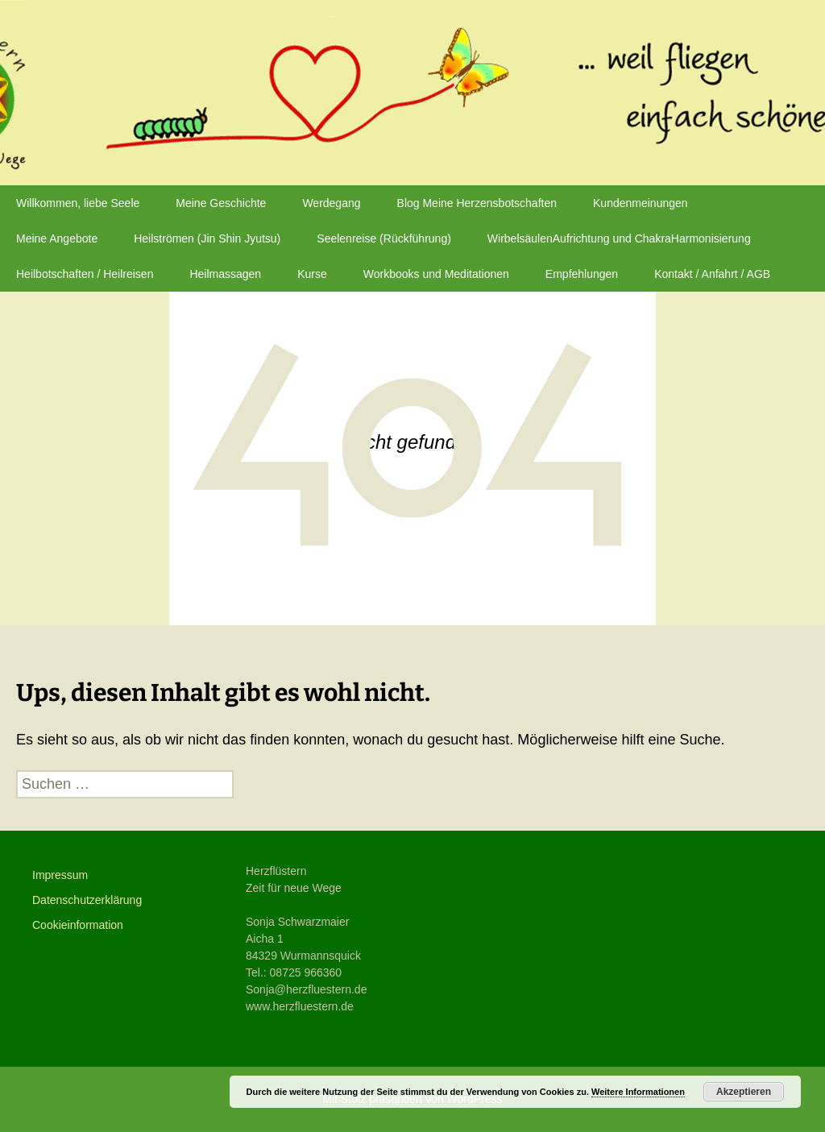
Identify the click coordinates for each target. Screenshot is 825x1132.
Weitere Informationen (638, 1092)
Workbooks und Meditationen (436, 273)
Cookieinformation (77, 924)
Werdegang (331, 203)
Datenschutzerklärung (87, 900)
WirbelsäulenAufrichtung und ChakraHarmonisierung (619, 238)
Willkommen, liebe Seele (77, 203)
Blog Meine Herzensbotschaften (477, 203)
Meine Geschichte (221, 203)
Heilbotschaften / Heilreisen (84, 273)
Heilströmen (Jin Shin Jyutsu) (207, 238)
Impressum (60, 875)
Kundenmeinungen (640, 203)
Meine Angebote (56, 238)
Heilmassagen (225, 273)
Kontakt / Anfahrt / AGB (712, 273)
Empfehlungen (581, 273)
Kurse (312, 273)
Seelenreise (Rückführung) (384, 238)
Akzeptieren (743, 1091)
